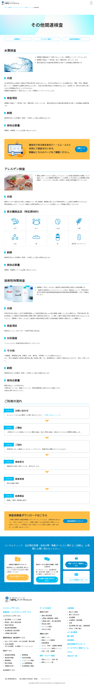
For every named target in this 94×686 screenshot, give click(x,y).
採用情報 (70, 640)
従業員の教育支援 (11, 633)
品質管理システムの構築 (13, 619)
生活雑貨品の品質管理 (12, 630)
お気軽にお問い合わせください (47, 579)
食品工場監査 (9, 625)
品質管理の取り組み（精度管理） (80, 625)
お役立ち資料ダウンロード (18, 577)
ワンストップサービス (11, 608)
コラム (69, 652)
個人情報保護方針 (11, 679)
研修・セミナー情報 (47, 655)
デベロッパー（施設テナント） (52, 648)
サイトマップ (45, 679)
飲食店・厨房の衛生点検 (13, 622)
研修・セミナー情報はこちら (76, 564)
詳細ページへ (81, 149)
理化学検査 (8, 663)
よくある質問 (72, 632)
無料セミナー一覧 (47, 662)
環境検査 (8, 660)
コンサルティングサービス (11, 616)
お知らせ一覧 (72, 656)
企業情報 (70, 608)
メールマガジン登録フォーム (78, 648)
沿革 (70, 623)
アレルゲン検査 (45, 39)
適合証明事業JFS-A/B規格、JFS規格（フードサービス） (19, 645)
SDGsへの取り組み (75, 628)
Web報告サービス (9, 670)
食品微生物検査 (10, 655)
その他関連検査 (27, 663)
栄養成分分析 (9, 666)
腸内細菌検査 (26, 657)
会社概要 (72, 617)
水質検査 (17, 39)
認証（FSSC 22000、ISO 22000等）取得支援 (20, 641)
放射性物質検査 (74, 39)
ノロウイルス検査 (28, 660)
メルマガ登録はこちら (76, 580)
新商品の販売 (46, 624)
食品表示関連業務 (11, 628)
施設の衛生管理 (47, 615)
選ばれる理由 (73, 612)
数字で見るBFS (74, 614)
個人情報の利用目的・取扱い (29, 679)
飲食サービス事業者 (48, 640)
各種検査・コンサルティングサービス (17, 612)
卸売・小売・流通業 (48, 651)
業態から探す (44, 634)
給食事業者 (45, 643)
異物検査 (25, 655)
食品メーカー (46, 637)
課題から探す (44, 612)
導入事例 (70, 636)
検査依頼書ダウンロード (75, 521)
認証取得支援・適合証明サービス (14, 637)
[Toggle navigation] (91, 3)
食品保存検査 (9, 657)
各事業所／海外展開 (75, 620)
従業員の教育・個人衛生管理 (51, 621)
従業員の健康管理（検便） (50, 618)
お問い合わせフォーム (52, 415)
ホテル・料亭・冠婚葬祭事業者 (52, 645)
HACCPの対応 (46, 629)
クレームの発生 (47, 626)
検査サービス (7, 651)
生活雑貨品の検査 (28, 666)
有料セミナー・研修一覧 (50, 659)
